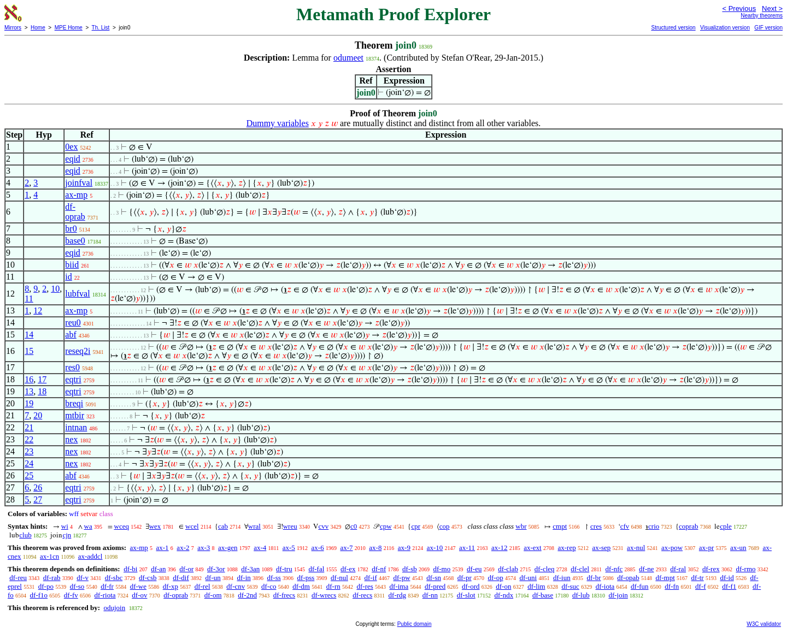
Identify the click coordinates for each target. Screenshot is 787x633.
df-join (617, 595)
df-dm (301, 586)
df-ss (274, 577)
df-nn (430, 595)
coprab (688, 526)
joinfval (78, 182)
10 (55, 288)
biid (72, 264)
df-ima (399, 586)
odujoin (114, 608)
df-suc (570, 586)
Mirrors (12, 28)
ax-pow (672, 547)
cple (726, 526)
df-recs (362, 595)
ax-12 (499, 547)
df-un (213, 577)
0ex (71, 146)
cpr (415, 526)
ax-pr (706, 547)
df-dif (181, 577)
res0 (72, 367)
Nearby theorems (762, 16)
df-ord (471, 586)
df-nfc (614, 569)
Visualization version (725, 28)
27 (37, 499)
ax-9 (404, 547)
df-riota (105, 595)
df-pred (435, 586)
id (68, 276)
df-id (726, 577)
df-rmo (745, 569)
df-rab (52, 577)
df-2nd (247, 595)
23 (29, 451)
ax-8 (375, 547)
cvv (323, 526)
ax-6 (318, 547)
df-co (268, 586)
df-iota (605, 586)
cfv (625, 526)
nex (71, 439)
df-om (213, 595)
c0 (353, 526)
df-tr (697, 577)
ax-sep (601, 547)
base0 (75, 240)
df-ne (646, 569)
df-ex (347, 569)
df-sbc (114, 577)
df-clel (580, 569)
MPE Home (69, 28)
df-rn (333, 586)
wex (155, 526)
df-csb (148, 577)
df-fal (316, 569)
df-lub (581, 595)
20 (37, 415)
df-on (503, 586)
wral (254, 526)
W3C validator (764, 624)
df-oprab (75, 211)
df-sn (433, 577)
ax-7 (346, 547)
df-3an (250, 569)
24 (29, 463)
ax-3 (203, 547)
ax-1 (162, 547)
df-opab (628, 577)
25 (29, 475)
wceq (121, 526)
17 (42, 379)
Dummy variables (277, 123)
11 (29, 298)
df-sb (409, 569)
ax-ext (532, 547)
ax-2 (183, 547)
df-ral (678, 569)
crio (653, 526)
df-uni (528, 577)
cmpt (560, 526)
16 (29, 379)
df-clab (508, 569)
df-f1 (729, 586)
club (25, 535)
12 (37, 310)
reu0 (72, 322)
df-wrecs (324, 595)
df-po (46, 586)
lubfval (77, 293)
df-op (495, 577)
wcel (192, 526)
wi (64, 526)
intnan (76, 427)
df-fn (672, 586)
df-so (77, 586)
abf (70, 334)
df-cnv (235, 586)
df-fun (640, 586)
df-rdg (398, 595)
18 (42, 391)
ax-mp (76, 194)
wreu (290, 526)
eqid (72, 158)
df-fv (71, 595)
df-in (243, 577)
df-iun (562, 577)
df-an (158, 569)
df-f (700, 586)
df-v (83, 577)
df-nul (339, 577)
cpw (386, 526)
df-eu (474, 569)
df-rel (202, 586)
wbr (520, 526)
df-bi (130, 569)
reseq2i (77, 351)
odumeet (348, 57)
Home (38, 28)
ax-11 (467, 547)
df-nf (379, 569)
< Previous (739, 8)
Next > (772, 8)
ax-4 (260, 547)
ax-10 (435, 547)
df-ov (139, 595)
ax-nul (636, 547)
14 (29, 334)
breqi (74, 403)
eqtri (73, 379)
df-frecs (284, 595)
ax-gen (227, 547)
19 (29, 403)
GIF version (768, 28)
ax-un (738, 547)
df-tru (284, 569)
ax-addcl (90, 556)
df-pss (306, 577)
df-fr (107, 586)
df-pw (401, 577)
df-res (364, 586)
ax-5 (289, 547)
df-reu (18, 577)
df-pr (464, 577)
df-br (593, 577)
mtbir (74, 415)
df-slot (466, 595)
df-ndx (503, 595)
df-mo (441, 569)
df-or (186, 569)
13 (29, 391)
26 (37, 487)
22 (29, 439)
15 (29, 351)
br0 (71, 228)
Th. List (101, 28)
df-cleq (545, 569)
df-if (371, 577)
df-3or (216, 569)
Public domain (414, 624)
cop (444, 526)
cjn (66, 535)
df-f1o (39, 595)
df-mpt (664, 577)
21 (29, 427)
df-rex (711, 569)
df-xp (170, 586)
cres (596, 526)
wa (88, 526)
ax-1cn (49, 556)
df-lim (536, 586)
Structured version (673, 28)
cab (223, 526)
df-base (542, 595)
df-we (138, 586)
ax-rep (566, 547)
